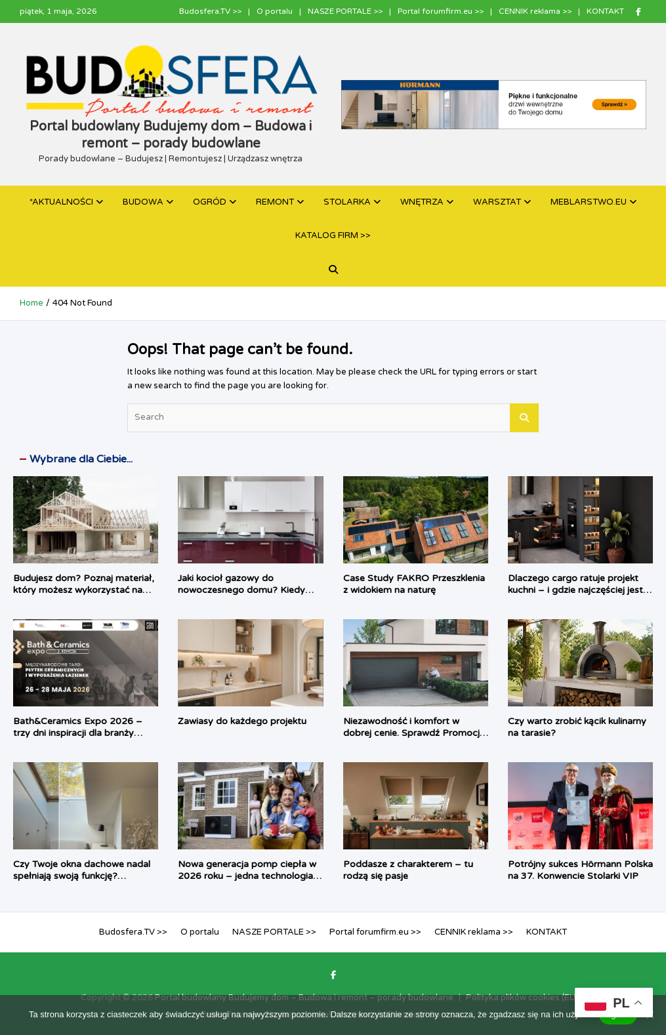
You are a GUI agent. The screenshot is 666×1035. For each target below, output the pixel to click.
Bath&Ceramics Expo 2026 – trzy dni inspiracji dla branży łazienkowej (77, 733)
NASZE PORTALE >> (345, 11)
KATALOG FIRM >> (333, 235)
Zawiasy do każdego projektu (242, 721)
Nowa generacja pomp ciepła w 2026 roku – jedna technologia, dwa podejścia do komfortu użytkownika (247, 882)
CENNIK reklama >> (535, 11)
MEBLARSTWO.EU (589, 202)
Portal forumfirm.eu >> (441, 11)
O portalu (275, 11)
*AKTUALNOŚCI (61, 202)
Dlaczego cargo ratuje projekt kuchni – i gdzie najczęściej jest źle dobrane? (575, 590)
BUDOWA (143, 202)
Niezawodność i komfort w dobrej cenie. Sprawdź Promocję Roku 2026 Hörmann (414, 733)
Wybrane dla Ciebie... (81, 459)
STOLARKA (347, 202)
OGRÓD (209, 202)
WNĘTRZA (422, 202)
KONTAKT (605, 11)
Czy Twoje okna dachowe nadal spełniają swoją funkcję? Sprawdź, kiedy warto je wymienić (81, 882)
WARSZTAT (497, 202)
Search (524, 417)
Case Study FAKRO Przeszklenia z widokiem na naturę (414, 584)
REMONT (275, 202)
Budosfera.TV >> (210, 11)
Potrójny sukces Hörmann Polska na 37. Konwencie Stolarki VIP (580, 870)
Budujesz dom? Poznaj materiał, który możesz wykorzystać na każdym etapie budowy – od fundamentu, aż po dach (83, 596)
